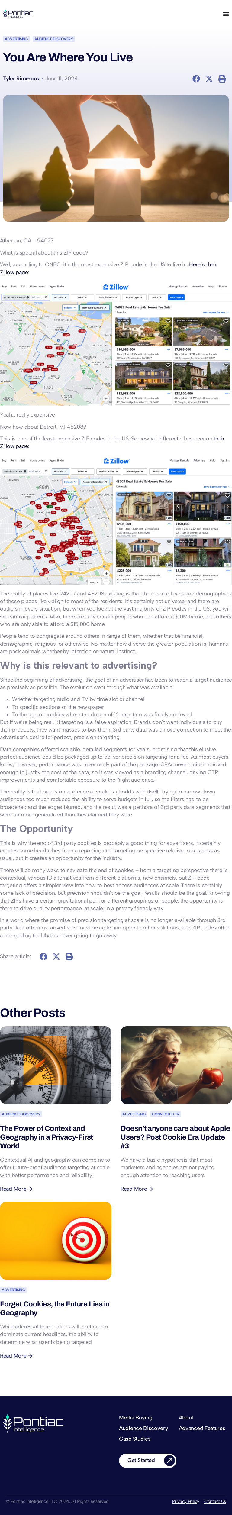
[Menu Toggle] (226, 14)
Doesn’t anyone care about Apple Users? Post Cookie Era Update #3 (175, 1137)
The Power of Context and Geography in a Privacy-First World (46, 1137)
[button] (196, 79)
